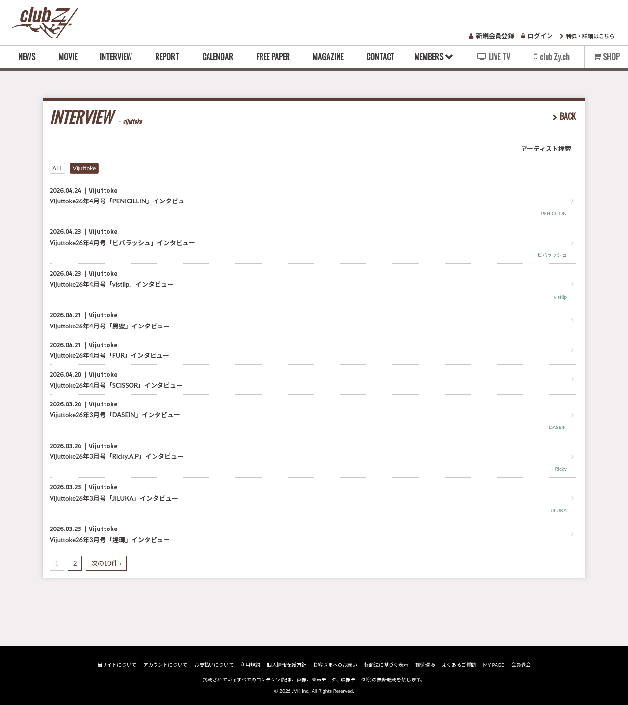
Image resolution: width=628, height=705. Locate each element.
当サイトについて (118, 665)
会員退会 (519, 665)
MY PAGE (492, 665)
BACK (568, 116)
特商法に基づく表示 (386, 665)
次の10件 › (106, 563)
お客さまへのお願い (336, 665)
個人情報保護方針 (287, 665)
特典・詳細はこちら (587, 36)
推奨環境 (424, 665)
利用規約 (251, 665)
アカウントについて (167, 665)
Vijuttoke (84, 168)
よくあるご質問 (458, 665)
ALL (57, 168)
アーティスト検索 (546, 148)
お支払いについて (215, 665)
